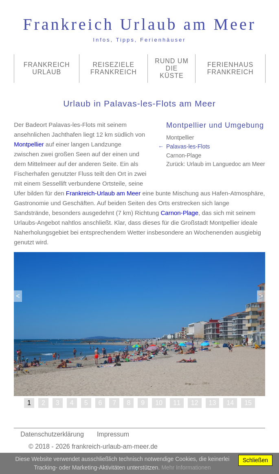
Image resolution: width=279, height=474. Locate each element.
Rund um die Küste (172, 68)
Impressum (113, 434)
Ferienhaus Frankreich (230, 68)
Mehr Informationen (186, 467)
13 (212, 402)
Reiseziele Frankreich (113, 68)
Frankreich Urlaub (47, 68)
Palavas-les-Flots (188, 146)
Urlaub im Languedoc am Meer (226, 164)
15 (248, 402)
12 (194, 402)
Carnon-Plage (183, 155)
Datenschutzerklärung (52, 434)
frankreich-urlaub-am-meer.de (115, 446)
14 (230, 402)
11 (176, 402)
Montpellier (180, 137)
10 (159, 402)
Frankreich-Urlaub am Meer (103, 193)
